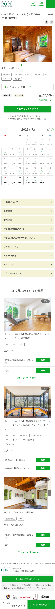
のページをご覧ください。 (32, 588)
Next (49, 315)
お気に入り (33, 4)
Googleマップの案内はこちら (27, 579)
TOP (2, 563)
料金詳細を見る (45, 100)
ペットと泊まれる (12, 563)
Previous (5, 315)
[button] (22, 65)
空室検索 (41, 4)
